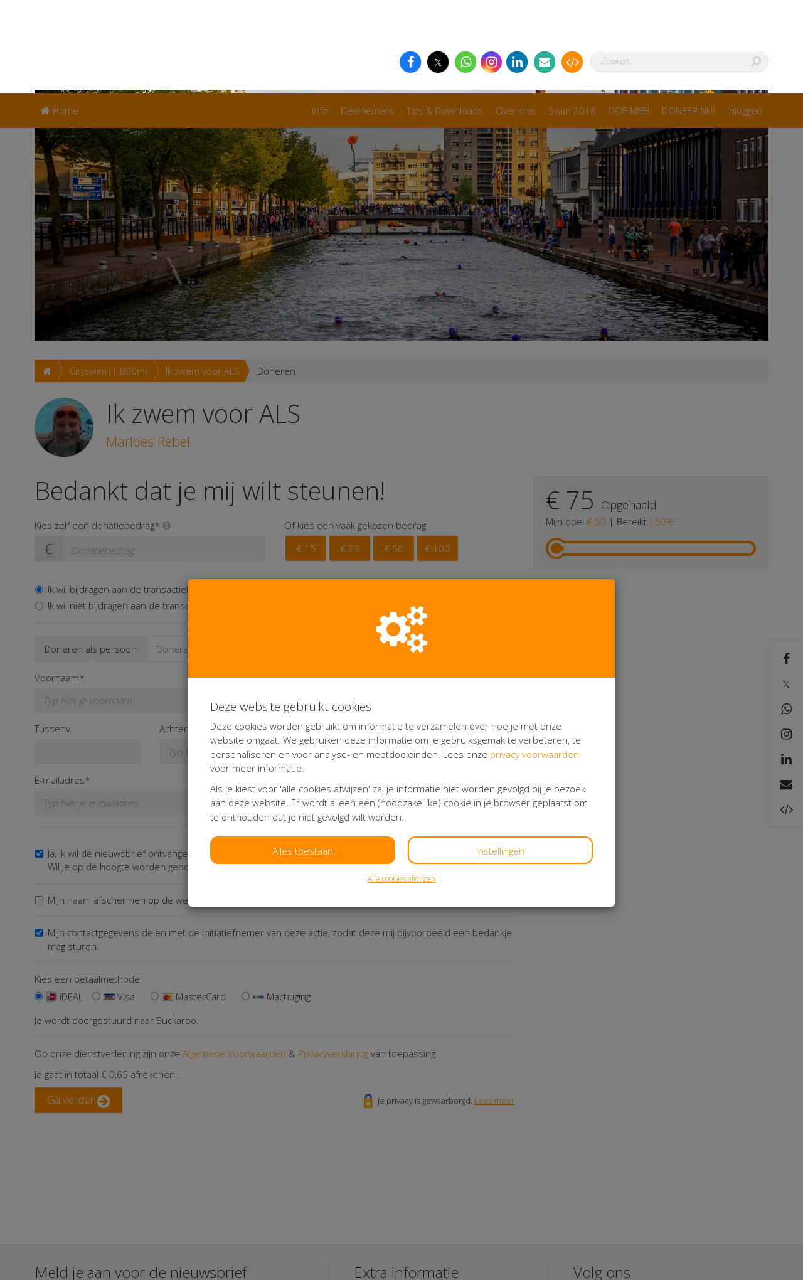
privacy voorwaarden (534, 660)
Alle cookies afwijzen (401, 785)
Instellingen (500, 757)
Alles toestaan (302, 757)
